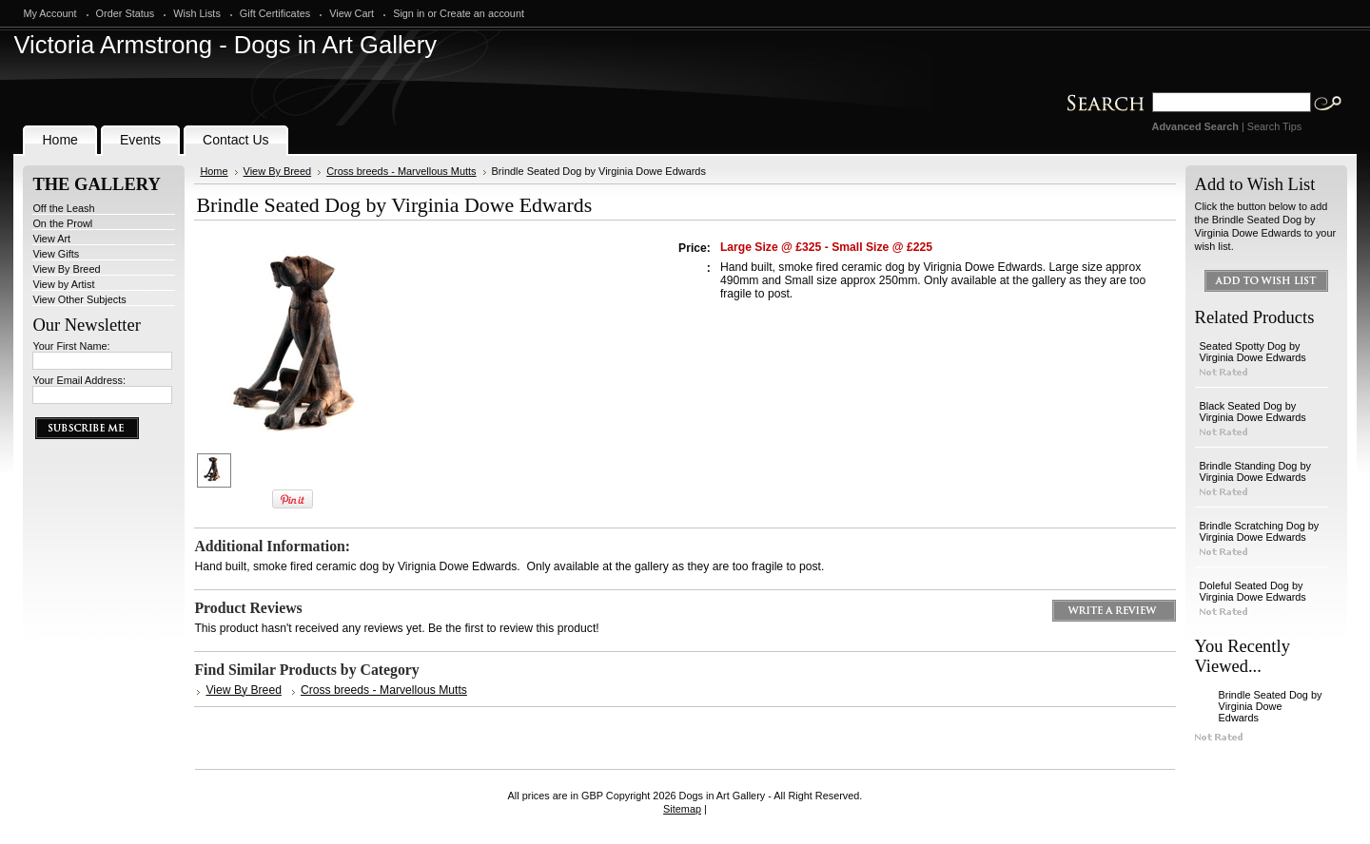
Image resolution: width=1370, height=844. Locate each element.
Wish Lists (197, 13)
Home (213, 171)
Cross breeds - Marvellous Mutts (401, 171)
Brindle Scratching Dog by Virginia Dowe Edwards (1260, 531)
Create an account (482, 13)
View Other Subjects (79, 299)
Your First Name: (70, 346)
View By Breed (66, 269)
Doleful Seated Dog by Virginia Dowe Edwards (1253, 591)
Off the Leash (63, 208)
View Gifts (55, 253)
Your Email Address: (79, 380)
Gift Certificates (275, 13)
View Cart (351, 13)
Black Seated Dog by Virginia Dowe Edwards (1253, 411)
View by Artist (63, 284)
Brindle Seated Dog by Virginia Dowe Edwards (1270, 706)
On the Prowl (62, 223)
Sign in (408, 13)
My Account (49, 13)
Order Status (125, 13)
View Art (51, 238)
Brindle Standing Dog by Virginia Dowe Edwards (1255, 471)
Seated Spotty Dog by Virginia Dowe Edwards (1253, 351)
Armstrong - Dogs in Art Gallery (225, 44)
